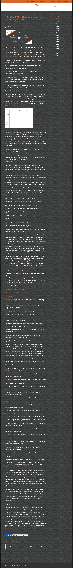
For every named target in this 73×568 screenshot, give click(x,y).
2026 (57, 21)
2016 (57, 44)
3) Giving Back (9, 296)
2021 (57, 33)
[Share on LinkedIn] (31, 546)
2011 (57, 55)
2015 (57, 46)
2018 (57, 39)
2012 (57, 53)
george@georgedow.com (61, 1)
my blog (26, 155)
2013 (57, 51)
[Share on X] (21, 546)
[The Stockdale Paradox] (1, 284)
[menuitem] (54, 7)
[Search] (54, 7)
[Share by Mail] (41, 546)
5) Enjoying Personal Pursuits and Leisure (18, 305)
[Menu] (58, 7)
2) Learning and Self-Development (16, 293)
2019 (57, 37)
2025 (57, 24)
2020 (57, 35)
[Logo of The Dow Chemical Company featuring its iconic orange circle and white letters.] (36, 7)
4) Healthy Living (10, 300)
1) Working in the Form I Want (14, 289)
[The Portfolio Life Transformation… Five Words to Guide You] (71, 284)
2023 (57, 28)
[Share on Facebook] (11, 546)
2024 (57, 26)
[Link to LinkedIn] (66, 7)
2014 (57, 49)
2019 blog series (28, 54)
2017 (57, 42)
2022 (57, 30)
